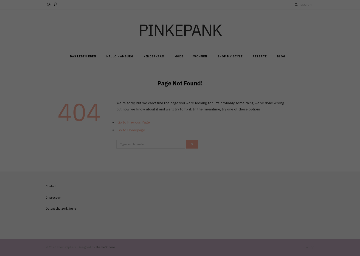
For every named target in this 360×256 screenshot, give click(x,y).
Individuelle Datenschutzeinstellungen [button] (180, 115)
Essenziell (130, 72)
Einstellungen (130, 62)
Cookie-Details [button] (159, 125)
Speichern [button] (180, 102)
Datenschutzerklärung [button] (181, 125)
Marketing (174, 72)
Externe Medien (222, 72)
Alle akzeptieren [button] (180, 88)
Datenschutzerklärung (156, 57)
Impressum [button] (202, 125)
